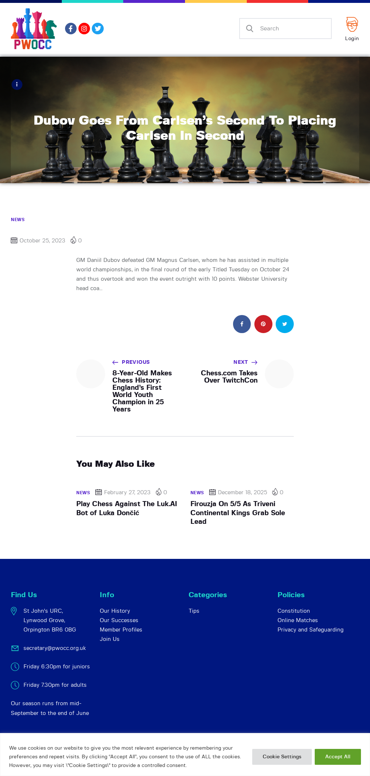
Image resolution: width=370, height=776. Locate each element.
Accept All (337, 756)
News (18, 219)
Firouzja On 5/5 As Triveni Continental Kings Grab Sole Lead (237, 512)
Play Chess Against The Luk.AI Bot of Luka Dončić (126, 508)
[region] (185, 754)
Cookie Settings (282, 756)
